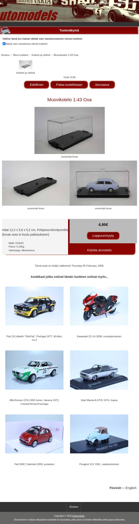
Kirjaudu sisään (126, 3)
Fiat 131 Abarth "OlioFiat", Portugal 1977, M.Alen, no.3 (34, 338)
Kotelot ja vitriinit (41, 54)
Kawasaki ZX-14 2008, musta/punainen (99, 336)
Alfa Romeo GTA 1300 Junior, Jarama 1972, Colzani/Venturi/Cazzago (34, 402)
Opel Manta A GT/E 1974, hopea (99, 400)
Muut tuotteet (20, 54)
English (131, 488)
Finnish (115, 488)
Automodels (78, 516)
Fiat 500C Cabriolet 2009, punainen (34, 464)
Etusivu (105, 3)
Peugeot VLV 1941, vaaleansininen (99, 464)
